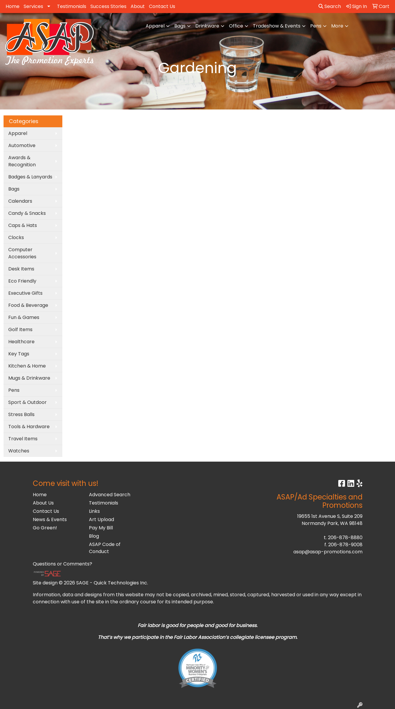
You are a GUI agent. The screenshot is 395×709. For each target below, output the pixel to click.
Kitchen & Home (27, 365)
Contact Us (162, 6)
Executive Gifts (25, 293)
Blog (94, 536)
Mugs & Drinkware (29, 378)
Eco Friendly (22, 281)
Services (33, 6)
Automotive (21, 145)
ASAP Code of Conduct (105, 548)
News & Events (50, 519)
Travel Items (23, 438)
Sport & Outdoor (27, 402)
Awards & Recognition (22, 161)
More (337, 25)
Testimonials (71, 6)
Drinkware (207, 25)
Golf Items (20, 329)
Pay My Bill (101, 527)
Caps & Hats (22, 225)
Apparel (155, 25)
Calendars (20, 201)
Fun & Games (23, 317)
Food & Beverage (28, 305)
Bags (180, 25)
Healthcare (21, 341)
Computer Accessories (22, 253)
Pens (315, 25)
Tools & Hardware (29, 426)
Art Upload (101, 519)
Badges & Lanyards (30, 176)
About (138, 6)
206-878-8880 (345, 537)
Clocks (16, 237)
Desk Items (21, 268)
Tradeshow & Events (276, 25)
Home (12, 6)
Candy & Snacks (27, 213)
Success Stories (108, 6)
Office (236, 25)
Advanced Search (109, 494)
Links (94, 511)
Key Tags (18, 353)
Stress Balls (21, 414)
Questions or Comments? (62, 563)
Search (329, 6)
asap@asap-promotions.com (328, 551)
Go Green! (45, 527)
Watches (18, 450)
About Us (43, 502)
